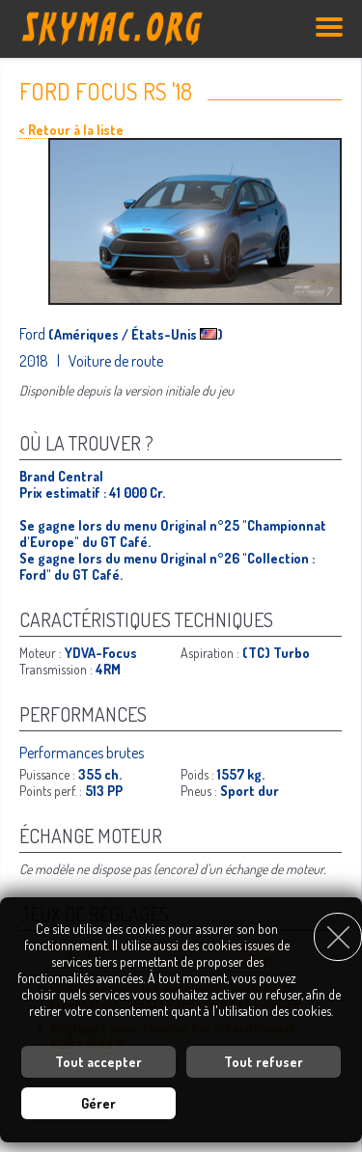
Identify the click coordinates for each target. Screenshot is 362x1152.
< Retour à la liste (71, 130)
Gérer (98, 1103)
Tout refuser (263, 1062)
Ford (33, 333)
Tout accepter (98, 1062)
